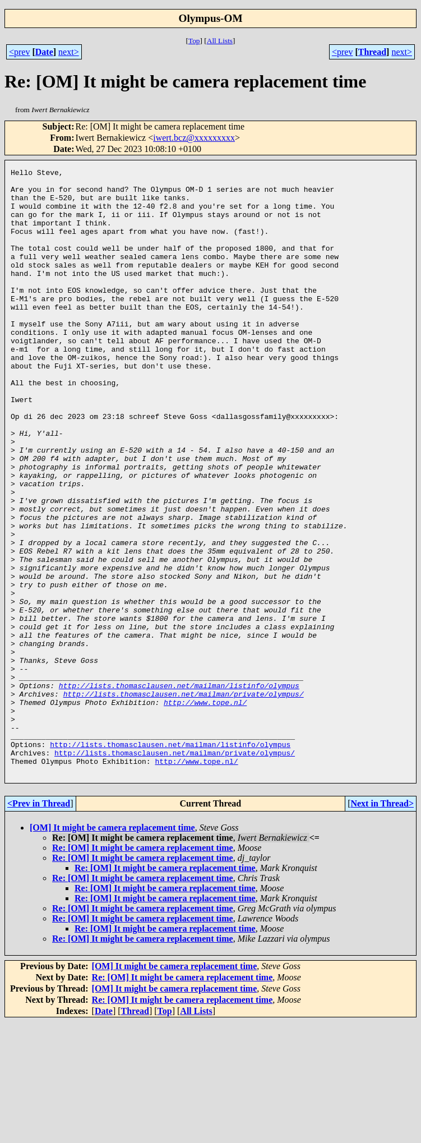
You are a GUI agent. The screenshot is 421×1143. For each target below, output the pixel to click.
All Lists (220, 40)
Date (44, 52)
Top (194, 40)
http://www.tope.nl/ (205, 810)
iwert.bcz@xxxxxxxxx (194, 137)
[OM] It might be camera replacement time (112, 948)
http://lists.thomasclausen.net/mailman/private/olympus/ (183, 800)
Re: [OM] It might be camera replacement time (142, 969)
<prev (19, 52)
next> (68, 52)
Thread (372, 52)
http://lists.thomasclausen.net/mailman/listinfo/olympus (179, 790)
